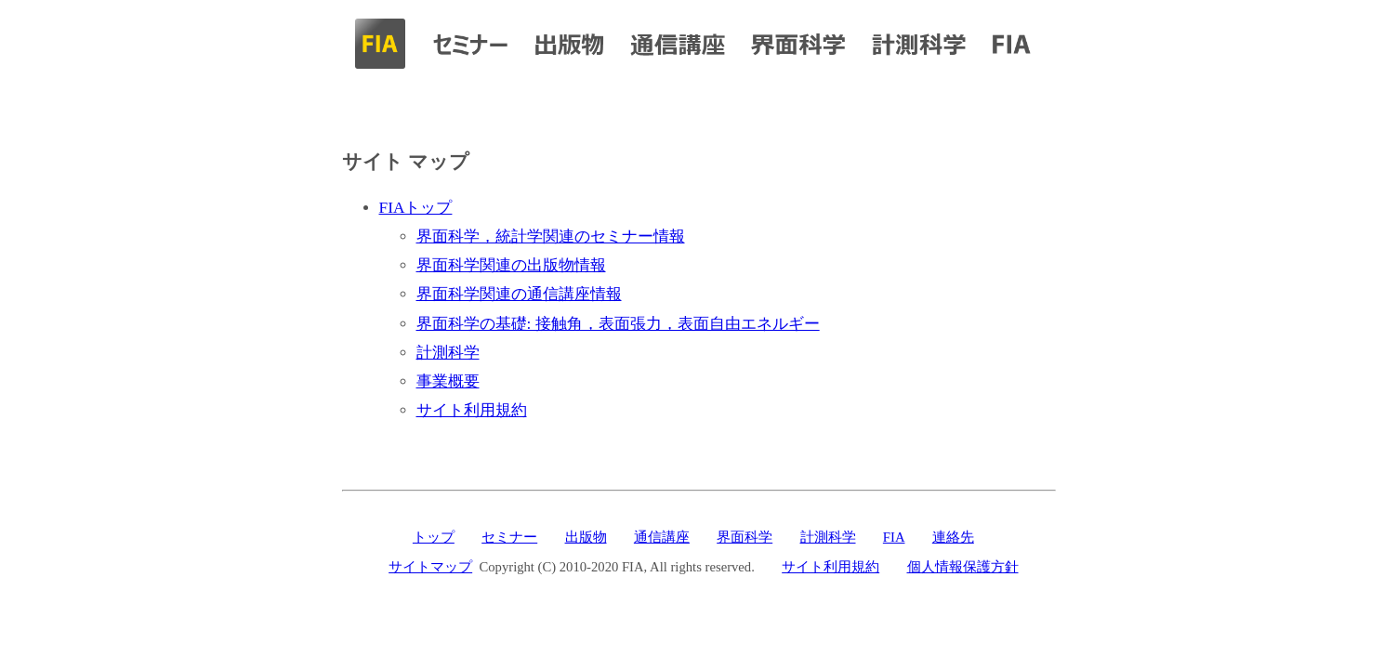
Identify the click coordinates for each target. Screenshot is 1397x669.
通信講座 (662, 537)
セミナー (509, 537)
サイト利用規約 (471, 410)
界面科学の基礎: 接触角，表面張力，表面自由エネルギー (618, 324)
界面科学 (744, 537)
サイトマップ (430, 566)
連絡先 (953, 537)
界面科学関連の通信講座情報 (519, 294)
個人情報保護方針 (963, 566)
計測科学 (448, 352)
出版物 (586, 537)
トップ (434, 537)
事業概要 (448, 381)
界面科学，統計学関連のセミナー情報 (550, 236)
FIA (894, 537)
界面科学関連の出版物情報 (511, 265)
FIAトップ (416, 207)
